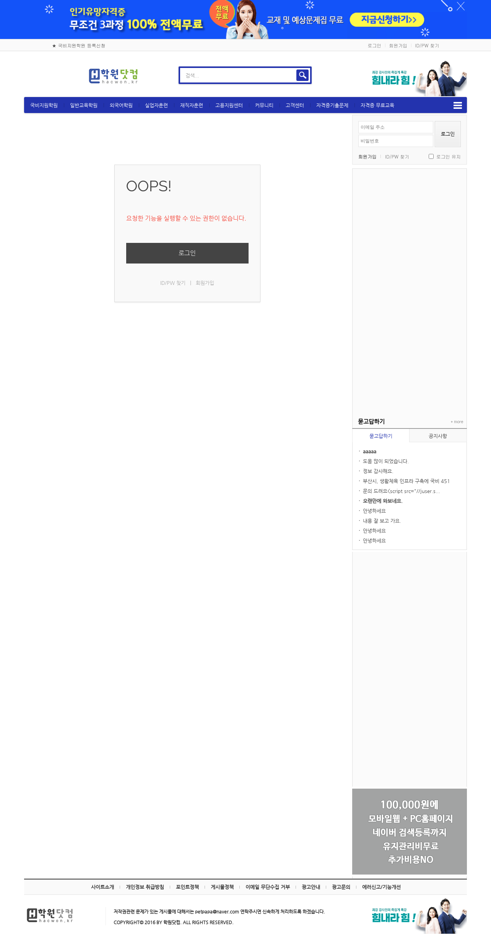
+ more (431, 417)
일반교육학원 (108, 101)
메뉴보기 (434, 101)
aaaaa (346, 447)
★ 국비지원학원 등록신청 (79, 41)
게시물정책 (222, 883)
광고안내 (311, 883)
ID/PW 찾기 (427, 41)
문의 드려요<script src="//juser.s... (377, 487)
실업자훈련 (180, 101)
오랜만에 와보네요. (359, 497)
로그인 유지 (425, 152)
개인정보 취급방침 (145, 883)
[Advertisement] (385, 279)
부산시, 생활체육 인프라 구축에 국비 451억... (382, 477)
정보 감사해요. (354, 467)
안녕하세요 (350, 506)
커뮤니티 (288, 101)
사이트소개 (102, 883)
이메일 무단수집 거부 (268, 883)
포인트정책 (187, 883)
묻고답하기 (357, 432)
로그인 (374, 41)
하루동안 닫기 (433, 7)
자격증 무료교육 (401, 101)
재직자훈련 (215, 101)
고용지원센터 (253, 101)
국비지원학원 (68, 101)
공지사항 (414, 432)
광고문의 (341, 883)
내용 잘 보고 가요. (358, 516)
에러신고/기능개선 (381, 883)
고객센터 (319, 101)
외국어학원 (145, 101)
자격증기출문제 (356, 101)
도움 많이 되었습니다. (362, 457)
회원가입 (398, 41)
